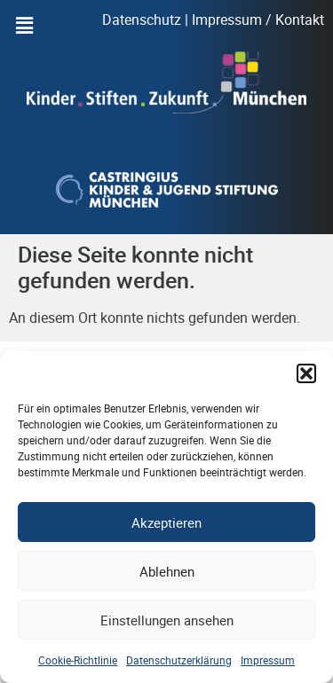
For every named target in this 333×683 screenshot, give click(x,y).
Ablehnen (166, 571)
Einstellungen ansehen (167, 620)
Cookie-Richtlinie (77, 660)
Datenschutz (141, 19)
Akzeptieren (166, 522)
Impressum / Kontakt (258, 19)
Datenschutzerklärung (179, 660)
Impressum (268, 660)
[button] (306, 373)
